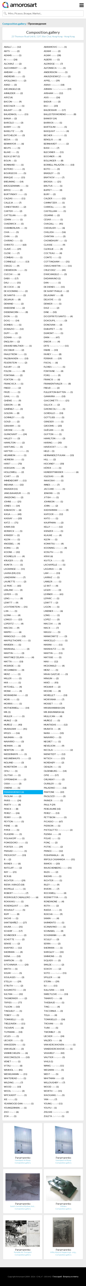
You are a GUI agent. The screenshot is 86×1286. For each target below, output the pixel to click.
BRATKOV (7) (54, 177)
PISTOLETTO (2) (58, 830)
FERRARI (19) (53, 358)
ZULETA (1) (54, 1116)
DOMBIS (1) (12, 324)
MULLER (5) (14, 716)
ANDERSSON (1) (56, 72)
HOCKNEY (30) (54, 463)
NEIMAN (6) (12, 745)
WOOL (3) (14, 1091)
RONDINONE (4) (54, 901)
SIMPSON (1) (13, 960)
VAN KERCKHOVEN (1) (60, 1044)
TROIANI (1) (53, 1023)
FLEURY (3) (12, 366)
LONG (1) (52, 615)
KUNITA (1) (13, 564)
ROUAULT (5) (14, 910)
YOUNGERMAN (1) (15, 1107)
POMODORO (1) (16, 842)
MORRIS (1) (13, 703)
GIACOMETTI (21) (56, 400)
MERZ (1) (51, 670)
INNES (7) (52, 484)
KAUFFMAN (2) (53, 522)
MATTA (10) (13, 661)
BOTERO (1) (14, 169)
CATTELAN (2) (15, 215)
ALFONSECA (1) (55, 68)
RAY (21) (10, 872)
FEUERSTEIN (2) (15, 362)
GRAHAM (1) (12, 425)
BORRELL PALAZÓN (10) (59, 164)
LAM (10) (52, 573)
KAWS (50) (9, 526)
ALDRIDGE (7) (53, 63)
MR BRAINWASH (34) (54, 707)
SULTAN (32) (13, 994)
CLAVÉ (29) (12, 249)
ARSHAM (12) (53, 93)
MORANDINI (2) (16, 695)
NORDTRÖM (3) (15, 766)
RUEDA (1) (53, 910)
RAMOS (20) (52, 863)
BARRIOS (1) (53, 122)
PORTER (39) (13, 846)
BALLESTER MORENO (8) (60, 114)
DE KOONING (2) (16, 291)
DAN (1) (52, 282)
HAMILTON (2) (14, 442)
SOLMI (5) (13, 973)
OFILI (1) (11, 771)
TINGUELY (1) (13, 1011)
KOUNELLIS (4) (14, 556)
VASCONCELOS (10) (17, 1057)
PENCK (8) (11, 808)
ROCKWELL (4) (55, 893)
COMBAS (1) (13, 257)
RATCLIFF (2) (13, 867)
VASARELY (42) (54, 1053)
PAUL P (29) (49, 804)
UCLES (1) (11, 1036)
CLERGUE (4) (53, 249)
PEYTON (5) (14, 821)
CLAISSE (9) (54, 244)
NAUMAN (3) (13, 737)
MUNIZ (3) (10, 720)
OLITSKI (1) (12, 775)
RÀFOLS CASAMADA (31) (59, 859)
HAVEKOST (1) (55, 446)
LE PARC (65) (12, 585)
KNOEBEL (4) (12, 543)
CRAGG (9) (11, 265)
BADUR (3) (52, 101)
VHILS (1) (48, 1061)
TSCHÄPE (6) (14, 1027)
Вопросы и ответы (70, 1276)
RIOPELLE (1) (15, 888)
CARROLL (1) (55, 206)
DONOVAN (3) (53, 324)
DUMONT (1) (53, 333)
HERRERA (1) (14, 459)
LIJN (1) (10, 611)
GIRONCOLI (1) (54, 409)
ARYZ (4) (8, 97)
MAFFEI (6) (12, 632)
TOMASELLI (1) (14, 1019)
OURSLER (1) (52, 783)
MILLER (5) (13, 678)
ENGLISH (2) (12, 341)
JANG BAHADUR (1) (17, 493)
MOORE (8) (52, 691)
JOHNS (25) (12, 501)
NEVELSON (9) (54, 745)
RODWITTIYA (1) (55, 897)
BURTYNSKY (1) (15, 194)
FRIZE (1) (12, 392)
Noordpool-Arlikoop (22, 1160)
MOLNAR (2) (52, 686)
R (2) (7, 859)
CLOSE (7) (12, 253)
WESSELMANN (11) (15, 1074)
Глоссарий (57, 1276)
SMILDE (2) (54, 964)
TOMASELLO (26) (54, 1019)
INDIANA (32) (14, 484)
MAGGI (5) (52, 632)
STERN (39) (51, 981)
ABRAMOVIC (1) (55, 47)
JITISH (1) (51, 497)
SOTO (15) (55, 973)
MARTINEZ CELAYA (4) (19, 657)
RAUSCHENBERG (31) (58, 867)
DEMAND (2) (14, 303)
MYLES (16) (12, 733)
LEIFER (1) (11, 594)
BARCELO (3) (13, 122)
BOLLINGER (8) (53, 160)
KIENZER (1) (53, 531)
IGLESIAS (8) (53, 476)
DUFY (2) (11, 333)
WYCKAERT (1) (15, 1095)
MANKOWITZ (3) (55, 636)
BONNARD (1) (14, 164)
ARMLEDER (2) (13, 93)
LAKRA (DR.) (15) (12, 573)
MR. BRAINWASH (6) (54, 712)
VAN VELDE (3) (14, 1048)
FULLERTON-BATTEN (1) (58, 392)
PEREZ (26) (12, 813)
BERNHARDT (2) (56, 143)
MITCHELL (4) (13, 686)
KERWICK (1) (13, 531)
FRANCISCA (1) (13, 383)
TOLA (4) (50, 1015)
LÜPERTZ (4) (13, 623)
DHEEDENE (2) (14, 308)
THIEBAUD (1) (54, 1002)
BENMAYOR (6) (14, 143)
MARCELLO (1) (56, 640)
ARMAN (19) (57, 89)
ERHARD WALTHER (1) (18, 345)
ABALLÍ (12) (12, 47)
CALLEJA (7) (12, 202)
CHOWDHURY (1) (55, 240)
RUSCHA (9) (53, 914)
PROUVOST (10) (15, 855)
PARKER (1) (53, 800)
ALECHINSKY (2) (15, 68)
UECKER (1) (13, 1040)
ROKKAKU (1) (14, 901)
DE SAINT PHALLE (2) (56, 291)
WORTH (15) (53, 1091)
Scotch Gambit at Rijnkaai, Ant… (22, 1206)
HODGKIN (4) (14, 468)
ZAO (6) (11, 1112)
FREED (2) (12, 388)
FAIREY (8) (52, 354)
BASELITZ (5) (13, 131)
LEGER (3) (52, 590)
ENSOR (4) (52, 341)
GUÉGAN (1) (54, 430)
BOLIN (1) (10, 160)
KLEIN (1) (12, 539)
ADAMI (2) (52, 51)
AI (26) (10, 59)
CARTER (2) (13, 211)
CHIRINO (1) (13, 240)
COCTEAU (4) (53, 253)
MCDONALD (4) (54, 665)
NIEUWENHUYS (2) (17, 758)
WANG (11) (54, 1065)
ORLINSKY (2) (54, 779)
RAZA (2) (51, 872)
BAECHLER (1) (14, 105)
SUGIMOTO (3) (15, 990)
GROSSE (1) (14, 430)
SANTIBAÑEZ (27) (15, 922)
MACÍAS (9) (11, 627)
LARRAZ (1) (52, 577)
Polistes (63, 1206)
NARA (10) (54, 733)
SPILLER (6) (52, 977)
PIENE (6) (11, 825)
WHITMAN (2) (54, 1078)
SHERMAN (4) (13, 952)
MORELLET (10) (55, 695)
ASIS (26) (52, 97)
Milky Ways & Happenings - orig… (63, 1252)
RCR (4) (7, 876)
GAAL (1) (11, 396)
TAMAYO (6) (53, 998)
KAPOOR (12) (53, 514)
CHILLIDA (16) (55, 232)
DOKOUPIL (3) (55, 320)
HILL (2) (50, 459)
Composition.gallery (14, 23)
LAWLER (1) (52, 581)
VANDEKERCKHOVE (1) (58, 1048)
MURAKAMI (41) (15, 729)
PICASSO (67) (53, 821)
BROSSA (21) (52, 181)
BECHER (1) (55, 135)
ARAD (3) (10, 84)
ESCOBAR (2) (14, 350)
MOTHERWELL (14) (16, 707)
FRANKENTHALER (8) (57, 383)
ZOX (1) (10, 1116)
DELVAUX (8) (12, 299)
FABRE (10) (51, 350)
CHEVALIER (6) (54, 228)
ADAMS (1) (12, 55)
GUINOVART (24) (15, 434)
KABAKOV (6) (12, 510)
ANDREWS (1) (14, 76)
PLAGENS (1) (13, 834)
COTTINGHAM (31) (57, 261)
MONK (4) (13, 691)
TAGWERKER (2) (15, 998)
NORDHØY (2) (54, 762)
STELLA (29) (12, 981)
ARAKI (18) (54, 84)
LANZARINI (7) (14, 577)
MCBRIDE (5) (12, 665)
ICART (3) (11, 476)
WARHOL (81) (13, 1069)
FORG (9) (52, 375)
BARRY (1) (12, 127)
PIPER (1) (11, 830)
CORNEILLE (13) (16, 261)
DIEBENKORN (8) (16, 312)
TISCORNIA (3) (53, 1011)
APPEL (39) (52, 80)
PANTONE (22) (54, 792)
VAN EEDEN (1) (14, 1044)
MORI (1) (11, 699)
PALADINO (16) (55, 787)
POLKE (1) (52, 838)
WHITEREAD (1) (15, 1078)
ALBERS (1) (52, 59)
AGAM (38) (52, 55)
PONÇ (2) (51, 842)
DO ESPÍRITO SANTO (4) (58, 316)
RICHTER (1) (53, 880)
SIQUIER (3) (52, 960)
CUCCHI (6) (12, 274)
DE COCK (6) (12, 286)
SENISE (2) (12, 943)
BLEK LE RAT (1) (12, 156)
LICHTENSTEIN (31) (16, 606)
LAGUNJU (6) (53, 569)
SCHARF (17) (13, 931)
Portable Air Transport (23, 1252)
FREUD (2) (52, 388)
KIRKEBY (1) (12, 535)
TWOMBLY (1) (52, 1032)
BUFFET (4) (53, 190)
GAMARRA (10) (54, 396)
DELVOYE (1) (52, 299)
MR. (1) (7, 712)
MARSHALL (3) (16, 649)
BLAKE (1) (11, 152)
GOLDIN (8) (11, 413)
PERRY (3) (12, 817)
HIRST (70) (13, 463)
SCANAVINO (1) (55, 926)
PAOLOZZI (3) (55, 796)
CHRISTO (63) (15, 244)
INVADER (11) (11, 489)
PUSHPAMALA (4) (54, 855)
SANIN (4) (51, 918)
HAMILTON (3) (54, 438)
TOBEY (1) (11, 1015)
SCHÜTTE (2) (14, 939)
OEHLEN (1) (52, 766)
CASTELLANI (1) (55, 211)
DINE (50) (50, 312)
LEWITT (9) (11, 602)
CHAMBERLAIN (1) (15, 228)
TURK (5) (51, 1027)
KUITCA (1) (54, 560)
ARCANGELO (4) (12, 89)
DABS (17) (11, 278)
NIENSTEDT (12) (54, 754)
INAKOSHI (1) (53, 480)
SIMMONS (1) (53, 956)
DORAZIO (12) (14, 329)
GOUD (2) (12, 421)
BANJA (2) (10, 118)
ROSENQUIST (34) (16, 905)
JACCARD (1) (54, 489)
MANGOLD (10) (14, 636)
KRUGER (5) (13, 560)
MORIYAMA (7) (54, 699)
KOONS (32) (12, 552)
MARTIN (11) (53, 653)
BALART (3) (12, 110)
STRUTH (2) (13, 985)
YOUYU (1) (50, 1107)
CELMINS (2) (52, 215)
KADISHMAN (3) (56, 510)
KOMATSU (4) (54, 543)
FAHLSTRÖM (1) (15, 354)
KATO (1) (51, 518)
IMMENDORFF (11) (15, 480)
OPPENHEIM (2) (15, 779)
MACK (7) (51, 627)
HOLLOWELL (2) (14, 472)
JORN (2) (51, 505)
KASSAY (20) (13, 518)
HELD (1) (49, 451)
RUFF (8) (11, 914)
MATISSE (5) (52, 657)
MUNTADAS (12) (56, 724)
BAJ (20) (51, 105)
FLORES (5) (54, 366)
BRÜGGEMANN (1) (16, 185)
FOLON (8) (14, 371)
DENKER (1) (52, 303)
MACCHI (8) (52, 623)
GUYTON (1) (53, 434)
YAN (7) (50, 1099)
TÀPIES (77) (13, 1002)
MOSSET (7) (53, 703)
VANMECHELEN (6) (16, 1053)
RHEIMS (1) (52, 876)
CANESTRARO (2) (15, 206)
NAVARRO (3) (14, 741)
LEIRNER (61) (53, 594)
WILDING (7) (13, 1082)
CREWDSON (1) (15, 270)
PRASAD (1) (15, 851)
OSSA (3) (12, 783)
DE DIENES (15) (54, 286)
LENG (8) (13, 598)
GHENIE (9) (12, 400)
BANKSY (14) (50, 118)
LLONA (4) (12, 615)
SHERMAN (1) (53, 947)
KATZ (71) (11, 522)
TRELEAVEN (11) (14, 1023)
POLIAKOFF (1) (14, 838)
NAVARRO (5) (52, 737)
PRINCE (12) (53, 851)
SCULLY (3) (51, 939)
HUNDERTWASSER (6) (61, 472)
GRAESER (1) (53, 421)
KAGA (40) (12, 514)
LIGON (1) (51, 606)
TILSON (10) (12, 1006)
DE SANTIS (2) (15, 295)
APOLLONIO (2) (15, 80)
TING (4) (52, 1006)
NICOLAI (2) (58, 750)
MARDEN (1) (12, 644)
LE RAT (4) (51, 585)
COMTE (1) (52, 257)
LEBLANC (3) (13, 590)
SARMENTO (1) (54, 922)
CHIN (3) (11, 236)
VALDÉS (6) (53, 1040)
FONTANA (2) (13, 375)
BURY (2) (50, 194)
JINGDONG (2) (13, 497)
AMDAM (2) (12, 72)
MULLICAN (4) (53, 716)
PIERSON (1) (52, 825)
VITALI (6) (13, 1065)
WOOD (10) (12, 1086)
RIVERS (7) (51, 888)
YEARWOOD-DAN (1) (19, 1103)
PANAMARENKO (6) (14, 792)
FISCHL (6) (51, 362)
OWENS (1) (12, 787)
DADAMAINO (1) (52, 278)
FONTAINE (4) (53, 371)
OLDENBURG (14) (55, 771)
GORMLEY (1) (14, 417)
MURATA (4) (52, 729)
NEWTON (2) (14, 750)
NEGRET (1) (52, 741)
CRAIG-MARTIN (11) (58, 265)
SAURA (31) (13, 926)
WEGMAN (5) (54, 1069)
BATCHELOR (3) (14, 135)
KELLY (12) (53, 526)
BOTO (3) (52, 169)
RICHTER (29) (14, 880)
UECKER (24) (54, 1036)
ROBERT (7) (16, 893)
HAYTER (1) (16, 451)
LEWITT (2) (51, 602)
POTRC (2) (53, 846)
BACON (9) (13, 101)
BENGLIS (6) (52, 139)
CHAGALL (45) (53, 223)
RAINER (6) (12, 863)
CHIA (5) (11, 232)
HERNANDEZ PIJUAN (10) (59, 455)
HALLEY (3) (12, 438)
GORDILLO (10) (53, 413)
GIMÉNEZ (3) (13, 409)
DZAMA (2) (12, 337)
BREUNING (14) (13, 181)
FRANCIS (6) (52, 379)
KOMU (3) (11, 547)
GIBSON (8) (12, 404)
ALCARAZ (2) (13, 63)
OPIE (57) (51, 775)
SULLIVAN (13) (54, 990)
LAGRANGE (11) (14, 569)
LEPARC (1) (51, 598)
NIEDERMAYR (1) (15, 754)
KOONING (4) (55, 547)
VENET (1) (12, 1061)
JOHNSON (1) (53, 501)
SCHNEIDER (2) (15, 935)
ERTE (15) (56, 345)
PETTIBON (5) (55, 817)
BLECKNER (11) (54, 152)
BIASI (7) (51, 148)
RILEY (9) (51, 884)
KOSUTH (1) (53, 552)
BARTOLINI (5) (55, 127)
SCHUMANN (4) (55, 935)
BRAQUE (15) (14, 177)
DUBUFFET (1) (53, 329)
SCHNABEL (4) (53, 931)
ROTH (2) (51, 905)
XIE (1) (10, 1099)
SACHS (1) (11, 918)
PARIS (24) (12, 800)
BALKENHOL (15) (16, 114)
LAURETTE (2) (15, 581)
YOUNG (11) (53, 1103)
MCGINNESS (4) (14, 670)
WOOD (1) (51, 1086)
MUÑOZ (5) (52, 720)
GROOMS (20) (53, 425)
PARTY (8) (12, 804)
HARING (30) (53, 442)
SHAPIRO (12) (13, 947)
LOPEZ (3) (52, 619)
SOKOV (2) (52, 968)
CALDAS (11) (14, 198)
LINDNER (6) (53, 611)
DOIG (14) (11, 320)
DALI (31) (12, 282)
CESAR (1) (53, 219)
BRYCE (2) (13, 190)
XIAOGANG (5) (54, 1095)
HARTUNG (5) (13, 446)
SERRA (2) (52, 943)
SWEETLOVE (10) (56, 994)
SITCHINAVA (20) (16, 964)
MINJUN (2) (51, 678)
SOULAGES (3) (14, 977)
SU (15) (50, 985)
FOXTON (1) (12, 379)
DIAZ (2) (51, 308)
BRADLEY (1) (52, 173)
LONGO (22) (13, 619)
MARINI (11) (53, 644)
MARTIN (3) (14, 653)
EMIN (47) (52, 337)
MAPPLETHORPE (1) (17, 640)
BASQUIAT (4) (56, 131)
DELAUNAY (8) (53, 295)
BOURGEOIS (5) (15, 173)
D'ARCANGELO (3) (55, 274)
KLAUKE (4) (53, 535)
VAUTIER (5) (54, 1057)
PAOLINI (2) (12, 796)
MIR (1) (12, 682)
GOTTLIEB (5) (54, 417)
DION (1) (11, 316)
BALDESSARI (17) (55, 110)
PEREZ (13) (51, 813)
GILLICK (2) (52, 404)
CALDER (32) (55, 198)
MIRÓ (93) (51, 682)
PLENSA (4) (52, 834)
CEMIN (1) (13, 219)
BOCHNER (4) (52, 156)
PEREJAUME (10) (52, 808)
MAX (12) (51, 661)
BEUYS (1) (12, 148)
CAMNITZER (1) (54, 202)
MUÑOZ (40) (13, 724)
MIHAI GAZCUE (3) (56, 674)
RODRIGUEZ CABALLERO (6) (21, 897)
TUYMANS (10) (13, 1032)
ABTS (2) (12, 51)
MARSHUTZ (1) (54, 649)
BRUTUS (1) (53, 185)
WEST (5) (51, 1074)
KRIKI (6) (48, 556)
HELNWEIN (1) (15, 455)
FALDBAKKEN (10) (16, 358)
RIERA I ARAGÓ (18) (14, 884)
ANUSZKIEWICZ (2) (57, 76)
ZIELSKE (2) (56, 1112)
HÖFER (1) (52, 468)
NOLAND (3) (14, 762)
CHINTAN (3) (55, 236)
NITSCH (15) (54, 758)
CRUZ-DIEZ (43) (55, 270)
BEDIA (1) (11, 139)
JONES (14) (12, 505)
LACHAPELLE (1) (54, 564)
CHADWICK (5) (14, 223)
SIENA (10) (12, 956)
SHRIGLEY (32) (54, 952)
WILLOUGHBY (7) (54, 1082)
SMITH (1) (11, 968)
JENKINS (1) (52, 493)
